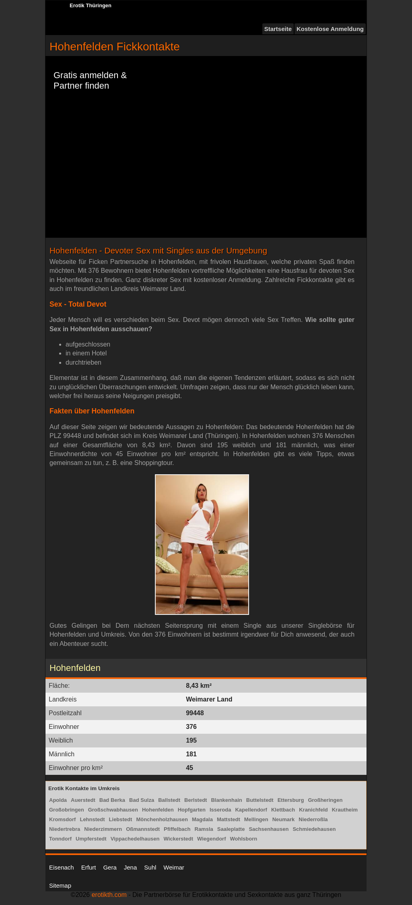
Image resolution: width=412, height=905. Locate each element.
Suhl (150, 867)
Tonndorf (60, 839)
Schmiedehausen (314, 829)
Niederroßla (313, 819)
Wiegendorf (211, 839)
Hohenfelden (158, 810)
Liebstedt (120, 819)
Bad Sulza (141, 800)
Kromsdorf (62, 819)
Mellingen (256, 819)
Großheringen (325, 800)
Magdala (202, 819)
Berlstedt (195, 800)
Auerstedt (83, 800)
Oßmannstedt (143, 829)
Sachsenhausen (268, 829)
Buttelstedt (260, 800)
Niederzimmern (103, 829)
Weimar (173, 867)
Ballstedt (169, 800)
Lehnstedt (92, 819)
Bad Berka (112, 800)
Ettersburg (291, 800)
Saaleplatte (231, 829)
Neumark (283, 819)
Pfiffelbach (177, 829)
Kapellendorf (251, 810)
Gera (109, 867)
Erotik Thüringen (90, 5)
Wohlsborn (243, 839)
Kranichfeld (313, 810)
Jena (130, 867)
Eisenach (61, 867)
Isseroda (220, 810)
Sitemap (60, 885)
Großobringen (66, 810)
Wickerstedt (179, 839)
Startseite (278, 28)
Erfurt (88, 867)
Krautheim (345, 810)
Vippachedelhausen (135, 839)
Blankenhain (226, 800)
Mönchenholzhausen (162, 819)
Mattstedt (228, 819)
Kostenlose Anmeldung (330, 28)
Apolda (58, 800)
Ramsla (204, 829)
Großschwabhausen (113, 810)
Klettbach (283, 810)
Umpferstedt (91, 839)
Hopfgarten (192, 810)
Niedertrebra (64, 829)
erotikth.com (109, 894)
